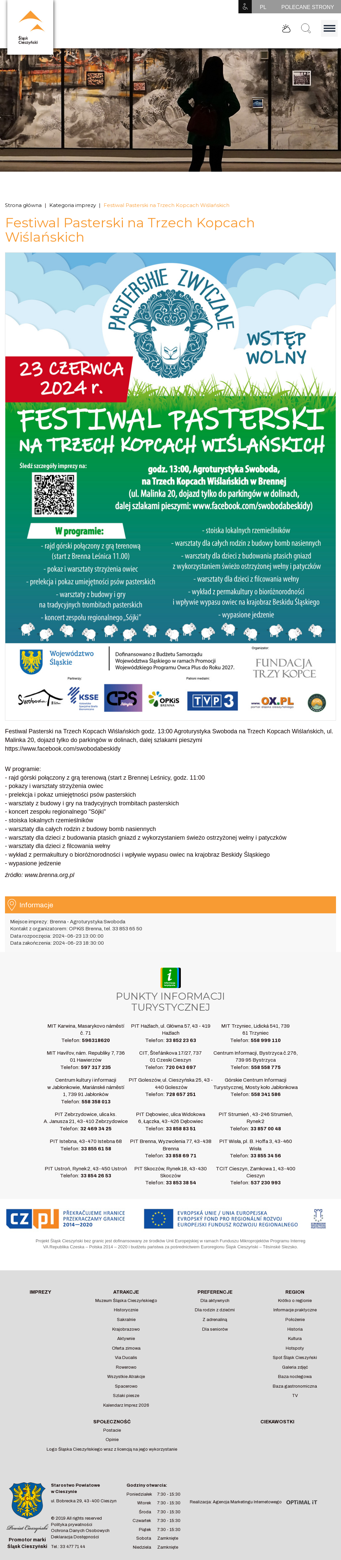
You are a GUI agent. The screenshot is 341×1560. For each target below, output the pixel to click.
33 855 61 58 (96, 1148)
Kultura (295, 1338)
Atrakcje (126, 1292)
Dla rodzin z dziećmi (215, 1310)
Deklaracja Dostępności (75, 1537)
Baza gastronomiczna (295, 1386)
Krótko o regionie (295, 1300)
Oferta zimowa (126, 1348)
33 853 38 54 (181, 1182)
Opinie (112, 1439)
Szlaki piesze (126, 1395)
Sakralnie (126, 1319)
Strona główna (23, 205)
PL (263, 7)
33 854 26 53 (96, 1175)
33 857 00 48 (265, 1128)
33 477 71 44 (72, 1546)
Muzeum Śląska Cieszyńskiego (126, 1300)
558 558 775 (266, 1067)
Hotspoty (295, 1348)
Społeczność (112, 1421)
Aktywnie (126, 1338)
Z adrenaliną (214, 1319)
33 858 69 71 (181, 1155)
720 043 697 (181, 1067)
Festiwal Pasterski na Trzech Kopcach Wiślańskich (166, 205)
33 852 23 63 (181, 1040)
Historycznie (126, 1310)
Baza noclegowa (295, 1376)
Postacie (112, 1430)
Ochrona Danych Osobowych (80, 1530)
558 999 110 (266, 1040)
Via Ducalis (126, 1357)
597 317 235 (96, 1067)
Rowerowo (126, 1367)
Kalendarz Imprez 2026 (126, 1405)
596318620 (96, 1040)
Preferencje (214, 1292)
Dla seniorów (215, 1329)
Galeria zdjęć (295, 1367)
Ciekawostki (277, 1421)
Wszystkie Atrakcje (126, 1376)
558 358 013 (96, 1101)
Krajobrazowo (126, 1329)
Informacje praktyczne (295, 1310)
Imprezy (40, 1292)
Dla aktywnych (214, 1300)
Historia (295, 1329)
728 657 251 (181, 1094)
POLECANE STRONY (307, 7)
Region (294, 1292)
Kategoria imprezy (72, 205)
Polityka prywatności (71, 1524)
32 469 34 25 (96, 1128)
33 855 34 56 (265, 1155)
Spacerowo (126, 1386)
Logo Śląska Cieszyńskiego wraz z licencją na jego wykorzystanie (112, 1449)
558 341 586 (266, 1094)
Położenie (295, 1319)
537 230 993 (266, 1182)
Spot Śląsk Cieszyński (295, 1357)
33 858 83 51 (181, 1128)
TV (295, 1395)
